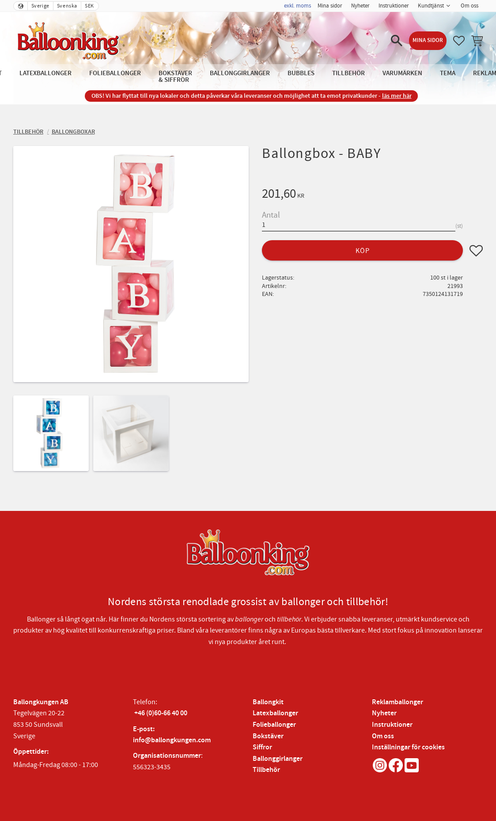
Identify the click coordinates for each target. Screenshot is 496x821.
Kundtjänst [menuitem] (431, 5)
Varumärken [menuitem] (402, 73)
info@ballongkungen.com (172, 740)
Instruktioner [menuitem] (394, 5)
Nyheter (384, 713)
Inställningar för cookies (408, 747)
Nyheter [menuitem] (360, 5)
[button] (396, 40)
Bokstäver (268, 736)
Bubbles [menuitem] (301, 73)
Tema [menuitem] (447, 73)
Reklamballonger (397, 702)
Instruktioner (392, 724)
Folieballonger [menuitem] (115, 73)
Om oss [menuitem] (469, 5)
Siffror (262, 747)
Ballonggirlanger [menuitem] (240, 73)
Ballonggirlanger (278, 758)
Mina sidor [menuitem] (330, 5)
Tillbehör (266, 770)
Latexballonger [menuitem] (45, 73)
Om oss (383, 736)
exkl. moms (297, 5)
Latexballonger (275, 713)
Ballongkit (268, 702)
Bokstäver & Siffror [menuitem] (175, 76)
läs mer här (397, 96)
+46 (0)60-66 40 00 (160, 713)
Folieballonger (274, 724)
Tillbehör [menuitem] (348, 73)
